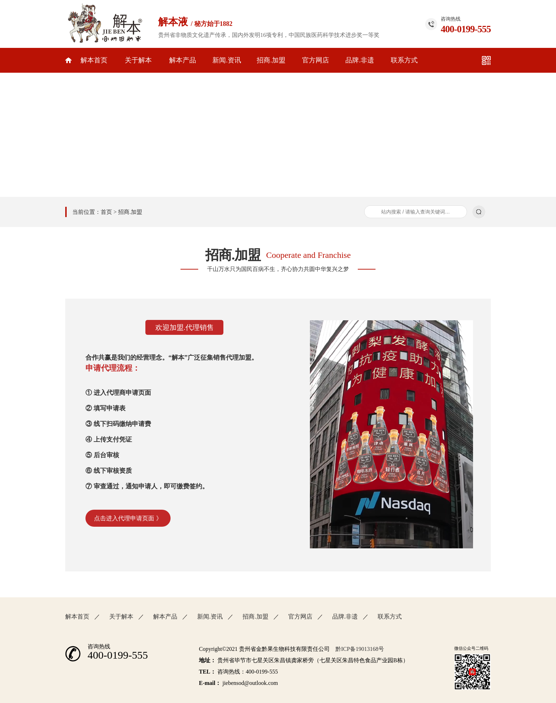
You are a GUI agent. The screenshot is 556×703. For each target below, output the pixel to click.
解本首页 (93, 60)
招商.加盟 (271, 60)
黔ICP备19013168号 (359, 649)
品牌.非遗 (359, 60)
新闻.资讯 (226, 60)
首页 (106, 212)
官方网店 (315, 60)
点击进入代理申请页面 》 (128, 518)
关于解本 (138, 60)
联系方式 (404, 60)
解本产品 (182, 60)
